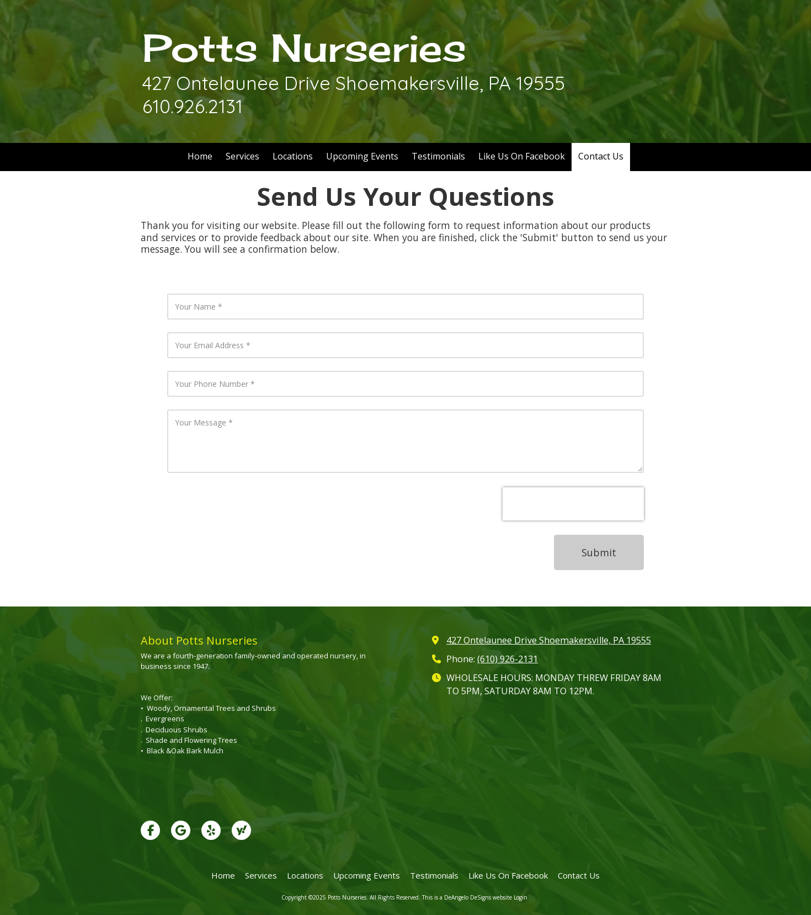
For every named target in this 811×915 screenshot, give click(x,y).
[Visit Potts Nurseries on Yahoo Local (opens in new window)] (241, 830)
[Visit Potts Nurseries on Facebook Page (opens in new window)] (150, 830)
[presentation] (573, 503)
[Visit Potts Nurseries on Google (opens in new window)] (180, 830)
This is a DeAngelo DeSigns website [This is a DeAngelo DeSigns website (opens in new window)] (467, 897)
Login (520, 897)
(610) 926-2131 (507, 659)
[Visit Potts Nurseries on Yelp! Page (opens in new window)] (211, 830)
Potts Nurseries (304, 47)
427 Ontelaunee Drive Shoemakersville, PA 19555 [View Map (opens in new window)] (548, 640)
